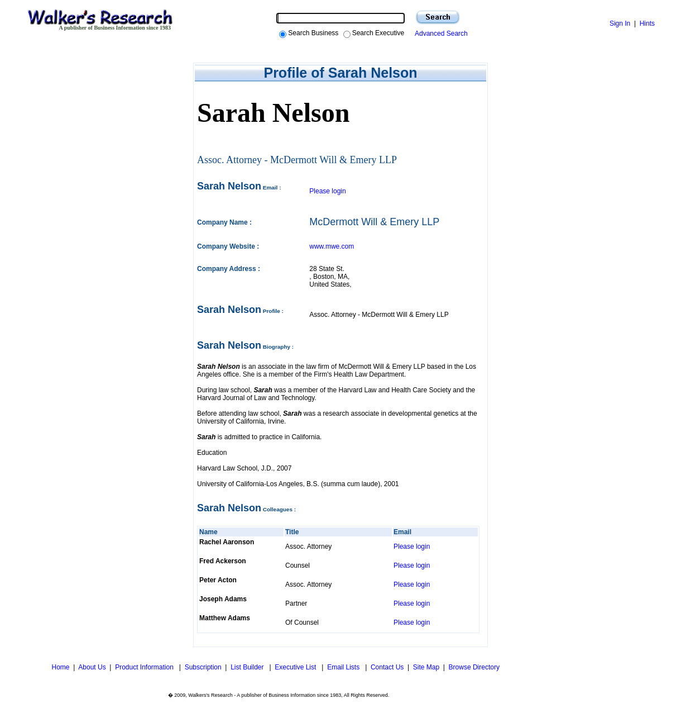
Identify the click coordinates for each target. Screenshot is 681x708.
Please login (327, 191)
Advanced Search (439, 33)
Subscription (203, 667)
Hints (647, 23)
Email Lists (344, 667)
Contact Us (387, 667)
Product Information (145, 667)
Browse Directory (474, 667)
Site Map (426, 667)
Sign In (620, 23)
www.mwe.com (331, 246)
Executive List (296, 667)
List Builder (248, 667)
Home (59, 667)
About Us (91, 667)
